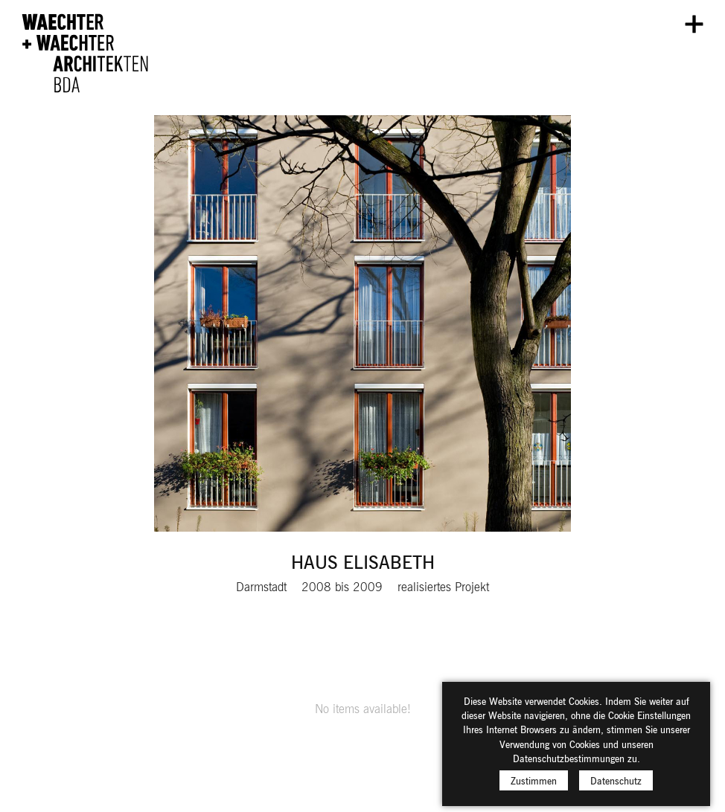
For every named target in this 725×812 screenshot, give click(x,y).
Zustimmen (534, 785)
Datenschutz (616, 785)
